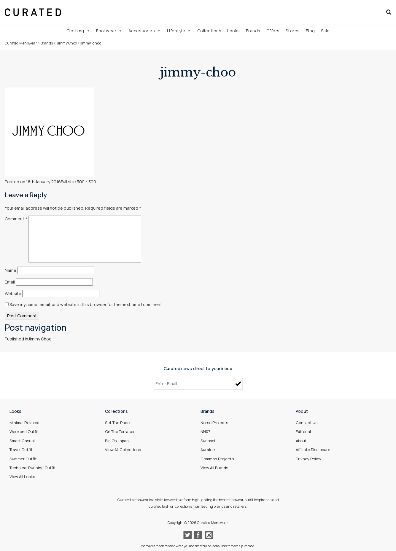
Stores (293, 31)
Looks (233, 31)
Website (13, 293)
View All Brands (214, 467)
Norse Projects (214, 422)
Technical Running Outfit (32, 467)
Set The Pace (117, 422)
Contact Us (306, 422)
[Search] (388, 12)
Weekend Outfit (24, 431)
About (301, 440)
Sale (325, 31)
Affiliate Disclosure (313, 449)
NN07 (205, 431)
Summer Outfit (23, 458)
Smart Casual (22, 440)
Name (10, 270)
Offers (273, 31)
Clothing (78, 31)
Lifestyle (179, 31)
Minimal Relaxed (24, 422)
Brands (253, 31)
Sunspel (208, 440)
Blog (310, 31)
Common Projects (217, 458)
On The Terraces (120, 431)
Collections (209, 31)
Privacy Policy (308, 458)
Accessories (144, 31)
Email (10, 282)
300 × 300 (86, 181)
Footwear (109, 31)
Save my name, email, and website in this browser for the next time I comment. (86, 304)
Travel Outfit (21, 449)
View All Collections (123, 449)
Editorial (303, 431)
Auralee (208, 449)
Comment (16, 219)
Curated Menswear (21, 43)
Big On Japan (117, 440)
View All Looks (22, 476)
